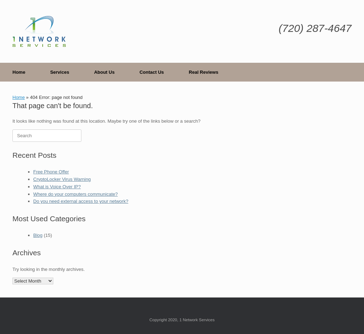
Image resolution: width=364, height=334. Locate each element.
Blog (38, 235)
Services (59, 72)
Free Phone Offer (51, 171)
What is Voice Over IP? (57, 186)
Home (18, 72)
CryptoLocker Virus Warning (62, 179)
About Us (104, 72)
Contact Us (151, 72)
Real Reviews (203, 72)
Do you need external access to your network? (80, 201)
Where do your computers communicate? (75, 194)
